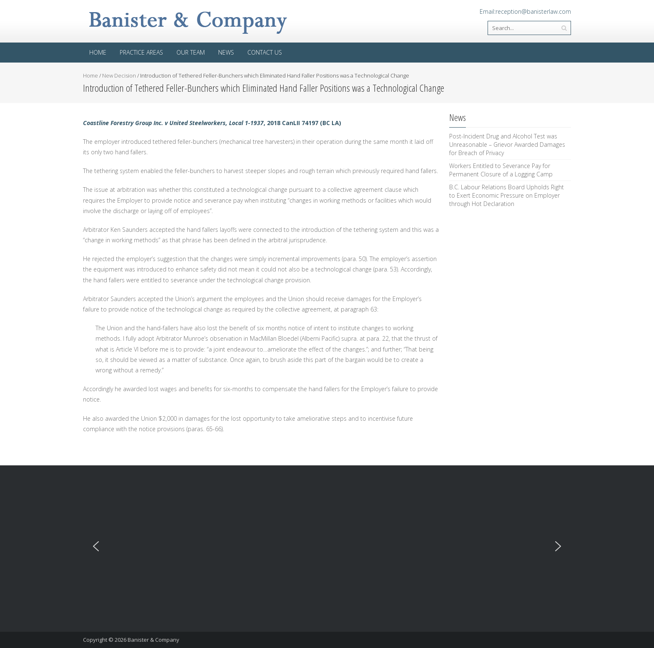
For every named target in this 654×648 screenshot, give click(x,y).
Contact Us (264, 52)
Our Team (190, 52)
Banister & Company (153, 639)
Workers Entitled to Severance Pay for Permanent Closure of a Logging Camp (501, 170)
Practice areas (141, 52)
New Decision (119, 75)
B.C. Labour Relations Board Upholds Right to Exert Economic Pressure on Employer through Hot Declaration (506, 195)
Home (97, 52)
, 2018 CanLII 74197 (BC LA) (212, 123)
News (226, 52)
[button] (96, 546)
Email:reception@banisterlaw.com (525, 11)
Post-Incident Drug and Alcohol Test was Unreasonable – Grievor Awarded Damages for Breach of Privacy (507, 144)
